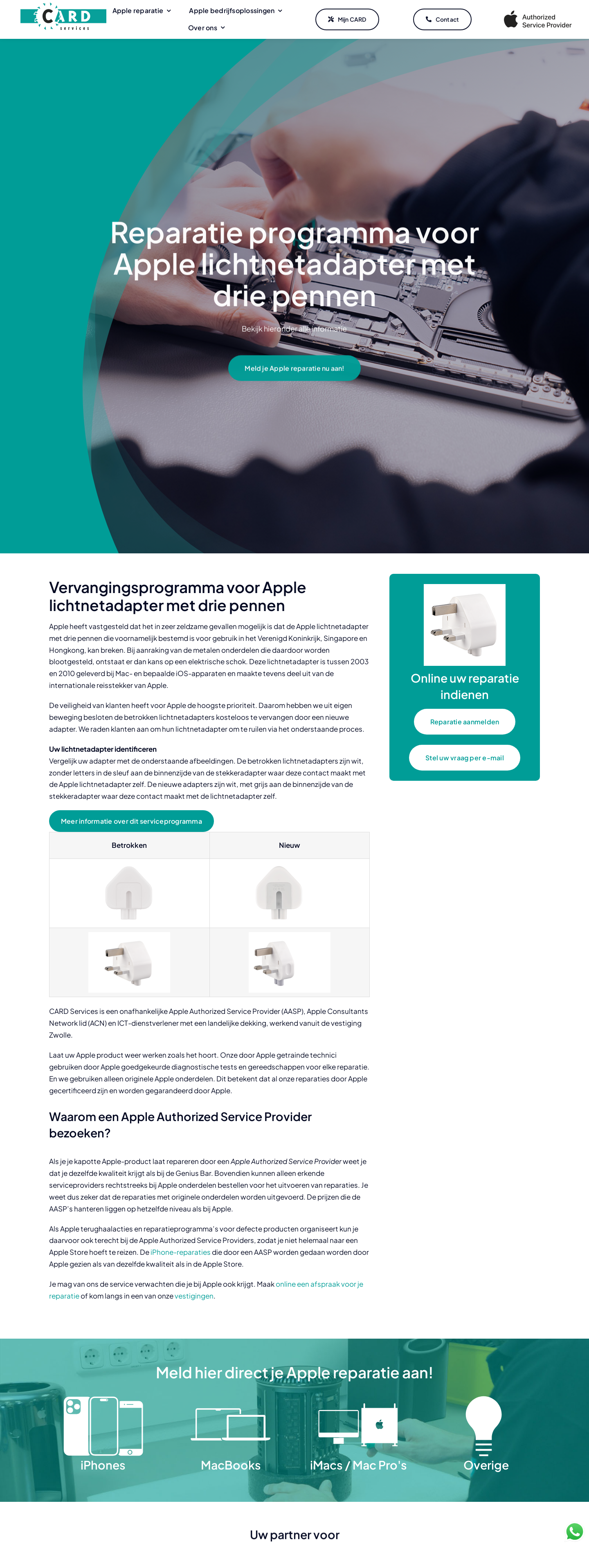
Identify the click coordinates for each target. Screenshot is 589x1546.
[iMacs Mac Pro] (358, 1398)
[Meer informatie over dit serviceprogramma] (131, 821)
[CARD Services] (63, 5)
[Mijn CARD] (347, 20)
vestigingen (194, 1295)
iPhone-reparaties (181, 1251)
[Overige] (486, 1398)
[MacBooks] (231, 1398)
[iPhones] (103, 1398)
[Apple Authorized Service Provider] (538, 11)
